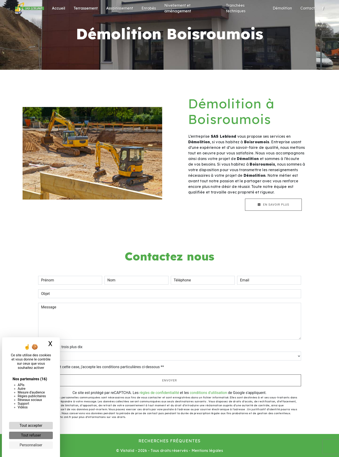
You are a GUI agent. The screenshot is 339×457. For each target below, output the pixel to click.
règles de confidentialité (159, 392)
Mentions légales (207, 450)
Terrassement (86, 8)
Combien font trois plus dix (60, 347)
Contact (307, 8)
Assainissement (119, 8)
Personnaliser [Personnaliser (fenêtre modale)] (31, 445)
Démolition (282, 8)
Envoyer (169, 380)
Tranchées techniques (235, 8)
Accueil (58, 8)
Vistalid (127, 450)
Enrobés (148, 8)
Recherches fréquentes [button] (169, 440)
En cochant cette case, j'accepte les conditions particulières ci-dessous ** (103, 367)
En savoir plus (273, 204)
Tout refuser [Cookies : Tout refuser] (31, 435)
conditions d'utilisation (208, 392)
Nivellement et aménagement (177, 8)
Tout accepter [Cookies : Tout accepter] (31, 425)
